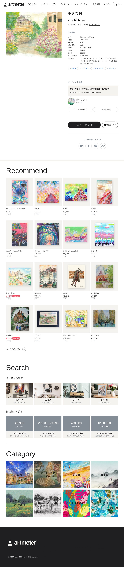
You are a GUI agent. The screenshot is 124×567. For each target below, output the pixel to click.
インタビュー (65, 4)
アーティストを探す (48, 4)
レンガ (110, 68)
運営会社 (77, 553)
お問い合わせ (78, 557)
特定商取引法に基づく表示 (83, 547)
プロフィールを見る (80, 109)
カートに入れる (84, 125)
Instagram (101, 541)
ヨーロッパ (97, 68)
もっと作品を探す (16, 349)
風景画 (72, 68)
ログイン (107, 4)
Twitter (99, 545)
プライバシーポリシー (82, 544)
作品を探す (32, 4)
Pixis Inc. (22, 557)
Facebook (101, 548)
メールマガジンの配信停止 (83, 550)
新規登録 (96, 4)
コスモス (84, 68)
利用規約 (77, 540)
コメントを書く (105, 109)
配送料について (94, 25)
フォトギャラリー (82, 4)
